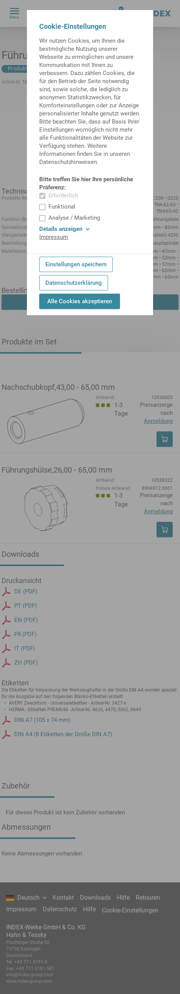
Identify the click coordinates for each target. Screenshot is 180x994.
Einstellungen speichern (76, 264)
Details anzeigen (64, 229)
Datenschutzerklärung (73, 282)
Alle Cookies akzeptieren (79, 301)
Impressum (53, 237)
